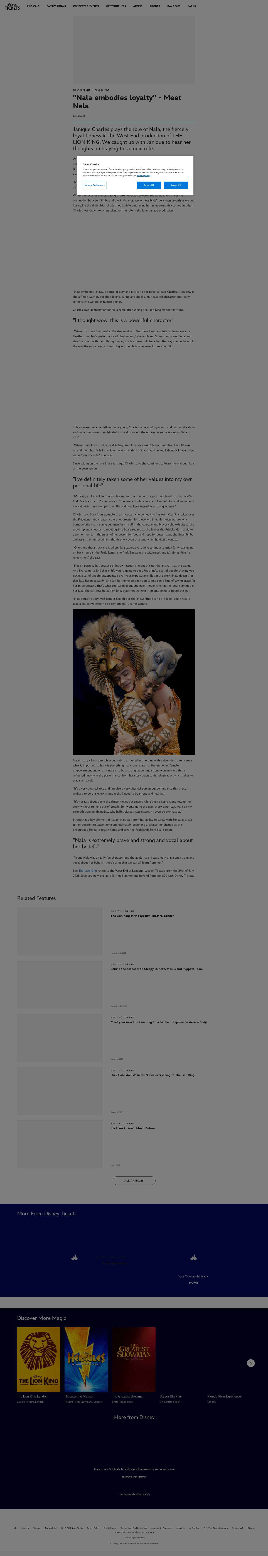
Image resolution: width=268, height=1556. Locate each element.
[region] (135, 176)
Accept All (176, 185)
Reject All (149, 185)
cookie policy (143, 175)
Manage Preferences (95, 185)
